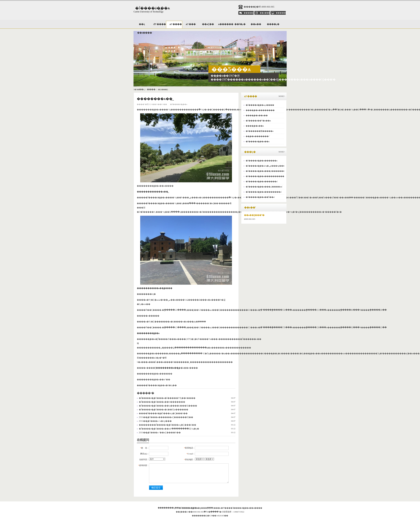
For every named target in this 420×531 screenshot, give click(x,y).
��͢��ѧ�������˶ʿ (258, 136)
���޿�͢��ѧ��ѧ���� (159, 186)
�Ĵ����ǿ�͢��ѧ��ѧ (258, 141)
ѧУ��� (191, 24)
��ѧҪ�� (208, 24)
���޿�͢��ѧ (152, 109)
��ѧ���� (266, 13)
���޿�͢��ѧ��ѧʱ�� (157, 379)
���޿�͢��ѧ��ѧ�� (257, 115)
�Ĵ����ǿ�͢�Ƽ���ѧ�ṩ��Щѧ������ (163, 409)
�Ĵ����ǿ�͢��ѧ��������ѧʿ (264, 192)
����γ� (273, 24)
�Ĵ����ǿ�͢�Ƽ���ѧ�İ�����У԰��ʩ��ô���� (167, 398)
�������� (283, 13)
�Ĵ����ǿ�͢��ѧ (152, 8)
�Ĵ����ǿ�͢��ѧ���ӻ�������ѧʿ (266, 171)
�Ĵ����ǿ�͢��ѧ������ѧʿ (262, 181)
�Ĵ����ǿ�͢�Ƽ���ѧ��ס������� (162, 402)
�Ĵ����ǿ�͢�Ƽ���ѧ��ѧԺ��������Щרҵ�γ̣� (169, 429)
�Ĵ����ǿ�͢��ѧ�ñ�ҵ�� (161, 385)
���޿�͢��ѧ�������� (260, 110)
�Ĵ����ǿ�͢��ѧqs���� (260, 105)
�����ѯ (249, 13)
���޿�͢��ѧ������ (158, 374)
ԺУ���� (159, 24)
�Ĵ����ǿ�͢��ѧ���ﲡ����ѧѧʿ (264, 187)
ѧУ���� (176, 24)
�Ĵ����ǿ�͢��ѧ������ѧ (262, 160)
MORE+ (282, 96)
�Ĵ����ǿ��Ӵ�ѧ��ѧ (258, 120)
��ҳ (142, 24)
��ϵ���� (143, 33)
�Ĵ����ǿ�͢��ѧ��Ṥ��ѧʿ (260, 197)
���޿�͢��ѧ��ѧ (255, 126)
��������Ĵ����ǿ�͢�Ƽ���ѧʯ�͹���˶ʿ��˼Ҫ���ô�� (167, 425)
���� (151, 89)
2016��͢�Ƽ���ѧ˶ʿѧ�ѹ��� (155, 421)
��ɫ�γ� (240, 24)
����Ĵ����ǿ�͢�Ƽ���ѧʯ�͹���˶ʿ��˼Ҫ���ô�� (163, 413)
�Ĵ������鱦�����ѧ (259, 131)
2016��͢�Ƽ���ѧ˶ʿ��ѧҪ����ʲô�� (160, 432)
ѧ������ (224, 24)
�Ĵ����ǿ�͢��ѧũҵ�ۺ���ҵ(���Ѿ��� (269, 166)
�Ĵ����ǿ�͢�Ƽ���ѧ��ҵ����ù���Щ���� (168, 406)
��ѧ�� (256, 24)
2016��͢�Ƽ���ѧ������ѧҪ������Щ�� (166, 417)
